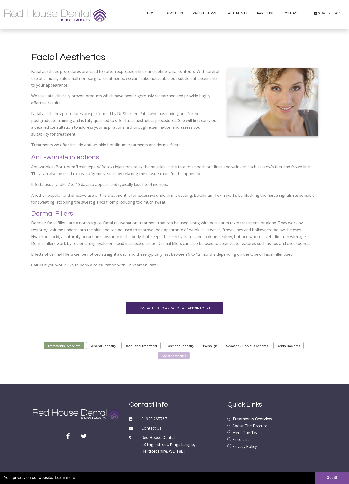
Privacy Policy (242, 446)
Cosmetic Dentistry (180, 346)
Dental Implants (288, 346)
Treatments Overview (249, 419)
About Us (174, 13)
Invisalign (210, 346)
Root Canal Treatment (141, 346)
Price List (265, 13)
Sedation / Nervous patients (247, 346)
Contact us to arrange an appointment (175, 308)
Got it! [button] (332, 478)
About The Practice (247, 425)
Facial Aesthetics (174, 356)
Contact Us (294, 13)
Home (151, 13)
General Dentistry (103, 346)
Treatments (236, 13)
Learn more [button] (65, 477)
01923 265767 (327, 13)
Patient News (204, 13)
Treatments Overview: (64, 346)
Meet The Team (244, 432)
